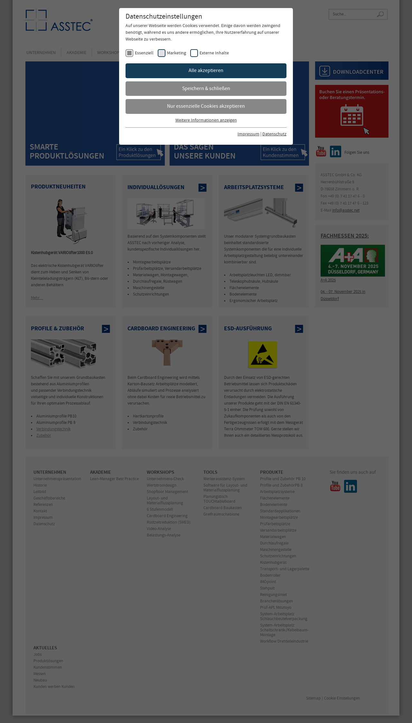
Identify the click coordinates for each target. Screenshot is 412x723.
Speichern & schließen (206, 88)
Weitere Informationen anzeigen (206, 120)
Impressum (248, 134)
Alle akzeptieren (206, 70)
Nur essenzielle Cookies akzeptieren (206, 106)
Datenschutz (274, 134)
